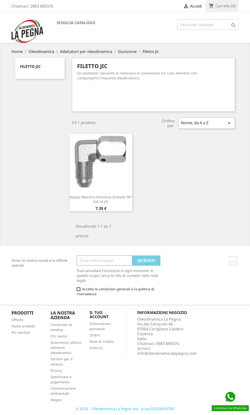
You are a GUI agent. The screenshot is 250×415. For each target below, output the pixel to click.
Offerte (17, 319)
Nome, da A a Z (206, 123)
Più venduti (20, 332)
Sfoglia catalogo (76, 22)
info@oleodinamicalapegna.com (167, 353)
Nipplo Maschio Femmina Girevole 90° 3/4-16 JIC (101, 199)
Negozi (56, 399)
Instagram (233, 261)
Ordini (95, 335)
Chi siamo (59, 336)
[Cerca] (208, 25)
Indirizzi (96, 347)
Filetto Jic (30, 66)
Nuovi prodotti (23, 326)
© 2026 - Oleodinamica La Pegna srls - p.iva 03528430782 (125, 408)
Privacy (56, 370)
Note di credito (102, 341)
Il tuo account (99, 315)
